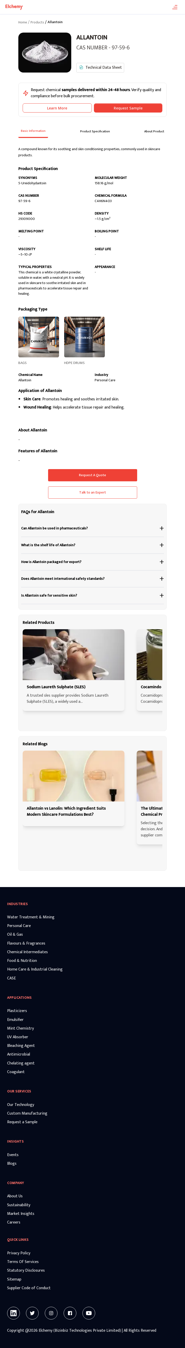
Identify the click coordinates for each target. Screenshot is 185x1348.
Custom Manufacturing (27, 1113)
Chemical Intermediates (27, 952)
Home (22, 22)
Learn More (57, 108)
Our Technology (20, 1105)
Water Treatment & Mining (30, 917)
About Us (15, 1196)
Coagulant (16, 1072)
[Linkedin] (13, 1313)
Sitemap (14, 1279)
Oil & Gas (15, 934)
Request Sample (128, 108)
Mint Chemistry (20, 1028)
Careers (13, 1222)
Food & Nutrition (22, 961)
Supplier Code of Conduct (29, 1288)
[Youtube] (88, 1313)
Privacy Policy (18, 1253)
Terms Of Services (23, 1262)
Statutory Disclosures (26, 1270)
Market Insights (20, 1214)
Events (13, 1155)
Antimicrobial (18, 1054)
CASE (11, 978)
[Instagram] (51, 1313)
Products (37, 22)
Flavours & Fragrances (26, 943)
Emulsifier (15, 1020)
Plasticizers (17, 1011)
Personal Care (19, 926)
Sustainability (18, 1205)
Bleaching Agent (21, 1046)
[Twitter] (32, 1313)
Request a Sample (22, 1122)
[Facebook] (70, 1313)
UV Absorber (17, 1037)
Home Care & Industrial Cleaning (35, 969)
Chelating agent (21, 1063)
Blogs (12, 1163)
